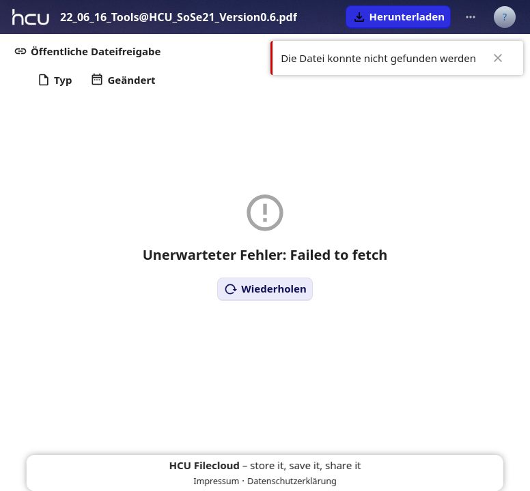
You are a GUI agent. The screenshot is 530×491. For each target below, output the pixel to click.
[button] (398, 17)
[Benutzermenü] (505, 17)
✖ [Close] (498, 58)
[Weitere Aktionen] (471, 17)
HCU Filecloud (204, 465)
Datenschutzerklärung (292, 481)
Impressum (216, 481)
